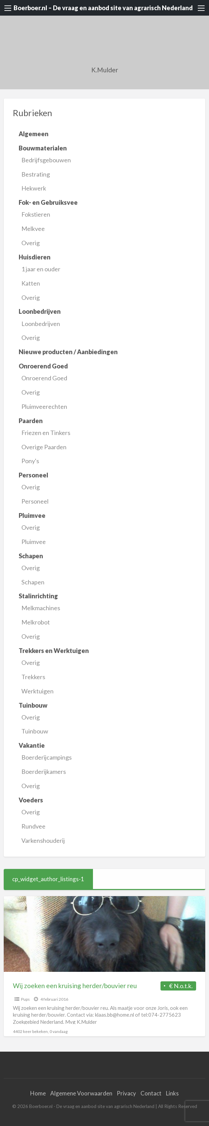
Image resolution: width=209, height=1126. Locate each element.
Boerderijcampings (46, 757)
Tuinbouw (34, 731)
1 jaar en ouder (40, 269)
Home (38, 1093)
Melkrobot (35, 622)
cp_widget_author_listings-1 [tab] (48, 879)
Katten (30, 283)
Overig (30, 243)
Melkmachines (40, 608)
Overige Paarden (43, 447)
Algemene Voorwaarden (81, 1093)
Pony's (30, 461)
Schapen (32, 582)
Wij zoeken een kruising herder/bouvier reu (75, 985)
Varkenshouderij (43, 840)
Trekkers (33, 676)
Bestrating (35, 174)
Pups (25, 999)
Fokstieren (35, 214)
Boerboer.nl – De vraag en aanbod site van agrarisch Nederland (103, 8)
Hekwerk (33, 188)
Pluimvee (33, 541)
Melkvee (33, 228)
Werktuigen (37, 691)
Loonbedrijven (40, 323)
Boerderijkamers (43, 771)
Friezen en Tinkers (45, 432)
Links (172, 1093)
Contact (151, 1093)
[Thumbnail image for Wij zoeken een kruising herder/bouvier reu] (105, 934)
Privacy (126, 1093)
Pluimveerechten (44, 406)
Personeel (35, 501)
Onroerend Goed (44, 378)
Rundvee (33, 826)
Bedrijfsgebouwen (46, 160)
